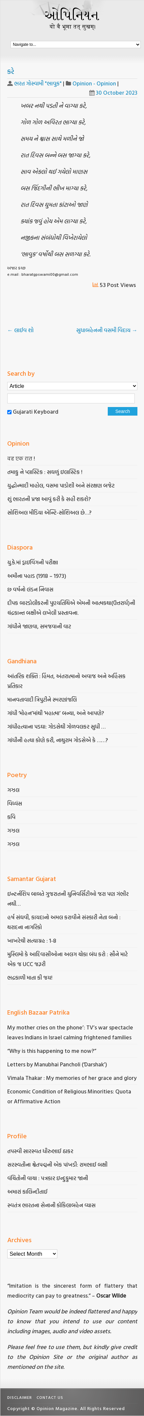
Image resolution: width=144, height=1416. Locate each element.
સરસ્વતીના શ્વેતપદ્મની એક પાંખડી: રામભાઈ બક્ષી (58, 1164)
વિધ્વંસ (14, 803)
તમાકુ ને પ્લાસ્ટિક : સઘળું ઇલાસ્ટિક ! (44, 472)
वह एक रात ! (21, 458)
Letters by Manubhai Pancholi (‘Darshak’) (57, 1064)
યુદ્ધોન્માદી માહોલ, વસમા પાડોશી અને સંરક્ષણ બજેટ (61, 485)
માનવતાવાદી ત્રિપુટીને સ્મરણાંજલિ (42, 699)
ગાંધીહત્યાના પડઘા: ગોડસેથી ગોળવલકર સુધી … (56, 726)
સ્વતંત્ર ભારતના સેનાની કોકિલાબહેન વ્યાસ (51, 1205)
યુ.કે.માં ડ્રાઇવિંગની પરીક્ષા (32, 562)
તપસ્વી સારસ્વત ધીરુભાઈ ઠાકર (40, 1151)
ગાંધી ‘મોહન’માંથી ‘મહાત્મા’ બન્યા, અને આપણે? (55, 713)
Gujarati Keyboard (35, 411)
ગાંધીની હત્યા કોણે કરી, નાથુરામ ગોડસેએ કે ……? (58, 740)
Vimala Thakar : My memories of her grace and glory (72, 1078)
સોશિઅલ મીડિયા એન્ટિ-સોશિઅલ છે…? (49, 512)
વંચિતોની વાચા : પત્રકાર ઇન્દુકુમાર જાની (47, 1178)
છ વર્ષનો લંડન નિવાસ (30, 589)
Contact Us (50, 1397)
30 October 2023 (113, 92)
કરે (10, 71)
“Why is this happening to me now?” (52, 1051)
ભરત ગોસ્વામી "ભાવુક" (38, 83)
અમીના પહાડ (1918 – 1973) (37, 576)
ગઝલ (13, 790)
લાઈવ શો (21, 330)
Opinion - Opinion (94, 83)
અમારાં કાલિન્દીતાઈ (27, 1191)
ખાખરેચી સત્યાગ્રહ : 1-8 (31, 940)
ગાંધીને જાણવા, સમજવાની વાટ (39, 626)
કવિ (11, 817)
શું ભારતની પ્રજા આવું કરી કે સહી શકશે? (49, 499)
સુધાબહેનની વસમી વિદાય (106, 330)
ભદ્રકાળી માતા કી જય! (29, 977)
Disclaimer (19, 1397)
